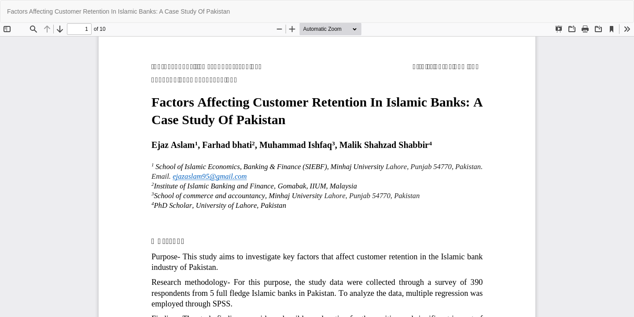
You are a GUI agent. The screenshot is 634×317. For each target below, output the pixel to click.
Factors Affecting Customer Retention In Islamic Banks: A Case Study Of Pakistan (118, 11)
